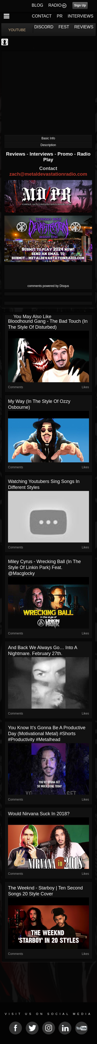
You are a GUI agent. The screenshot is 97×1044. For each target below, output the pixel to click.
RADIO (55, 5)
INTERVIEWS (80, 16)
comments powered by (48, 286)
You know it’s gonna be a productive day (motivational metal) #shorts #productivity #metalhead (46, 733)
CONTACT (41, 16)
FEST (63, 27)
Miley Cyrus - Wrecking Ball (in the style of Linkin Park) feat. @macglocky (44, 567)
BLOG (37, 5)
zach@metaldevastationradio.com (48, 174)
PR (59, 16)
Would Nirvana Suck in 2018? (39, 813)
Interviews (41, 154)
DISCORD (44, 27)
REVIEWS (83, 27)
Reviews (16, 154)
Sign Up (80, 5)
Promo (65, 154)
